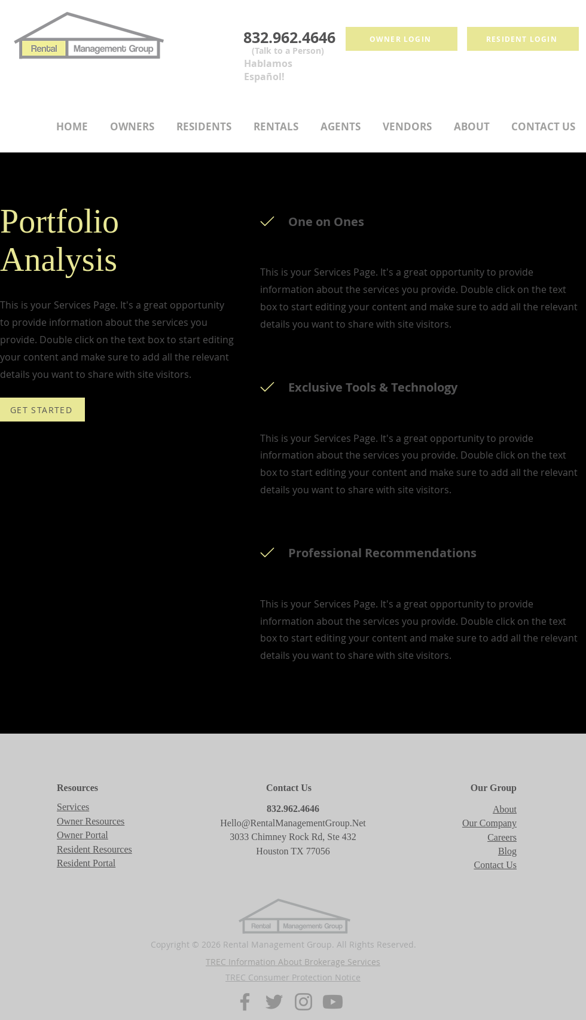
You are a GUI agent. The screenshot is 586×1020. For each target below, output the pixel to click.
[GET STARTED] (42, 410)
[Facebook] (245, 1001)
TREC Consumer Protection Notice (293, 977)
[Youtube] (332, 1001)
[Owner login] (401, 39)
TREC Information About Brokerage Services (293, 961)
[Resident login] (523, 39)
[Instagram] (303, 1001)
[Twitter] (274, 1001)
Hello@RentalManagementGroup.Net (293, 823)
